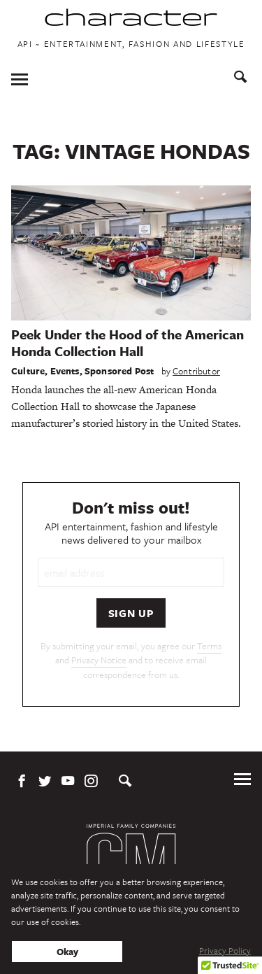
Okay (67, 952)
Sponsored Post (119, 371)
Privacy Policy (225, 950)
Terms (209, 646)
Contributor (196, 371)
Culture (28, 371)
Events (65, 371)
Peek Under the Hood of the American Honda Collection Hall (127, 342)
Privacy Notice (98, 660)
